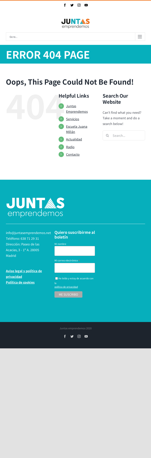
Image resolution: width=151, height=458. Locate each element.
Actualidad (74, 139)
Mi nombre (60, 243)
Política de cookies (20, 282)
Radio (70, 146)
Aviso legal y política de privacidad (24, 273)
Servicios (72, 119)
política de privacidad (66, 286)
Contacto (73, 154)
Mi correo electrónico (67, 260)
